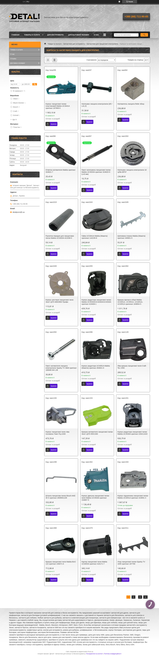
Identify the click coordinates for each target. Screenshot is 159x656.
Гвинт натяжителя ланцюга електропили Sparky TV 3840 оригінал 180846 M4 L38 (61, 368)
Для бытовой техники (78, 35)
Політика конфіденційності (112, 654)
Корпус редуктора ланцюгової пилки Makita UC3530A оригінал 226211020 (132, 433)
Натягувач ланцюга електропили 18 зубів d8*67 (131, 171)
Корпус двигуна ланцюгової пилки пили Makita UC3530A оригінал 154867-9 (95, 498)
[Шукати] (144, 35)
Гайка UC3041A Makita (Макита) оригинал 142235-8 (94, 237)
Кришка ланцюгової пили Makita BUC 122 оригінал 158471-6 (61, 563)
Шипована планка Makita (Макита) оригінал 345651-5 (131, 237)
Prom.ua (90, 651)
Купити (53, 124)
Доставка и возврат (17, 63)
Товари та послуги (54, 44)
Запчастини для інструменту (74, 44)
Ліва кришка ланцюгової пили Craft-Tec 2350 (131, 367)
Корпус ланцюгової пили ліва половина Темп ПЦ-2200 (57, 433)
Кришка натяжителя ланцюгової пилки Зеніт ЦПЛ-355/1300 (97, 433)
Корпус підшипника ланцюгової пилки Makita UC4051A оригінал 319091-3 (132, 497)
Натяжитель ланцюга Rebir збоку (130, 104)
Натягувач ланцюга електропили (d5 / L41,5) (96, 105)
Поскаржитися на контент (94, 654)
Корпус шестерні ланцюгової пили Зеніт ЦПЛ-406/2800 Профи (59, 301)
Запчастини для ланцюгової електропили (102, 44)
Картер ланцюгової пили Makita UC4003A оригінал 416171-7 (94, 563)
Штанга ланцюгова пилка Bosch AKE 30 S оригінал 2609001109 (60, 497)
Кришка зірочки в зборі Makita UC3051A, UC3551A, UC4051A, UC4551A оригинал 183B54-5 (130, 302)
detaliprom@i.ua (19, 212)
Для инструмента (55, 35)
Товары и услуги (32, 35)
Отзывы (13, 59)
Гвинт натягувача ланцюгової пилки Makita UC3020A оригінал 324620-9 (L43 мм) (96, 172)
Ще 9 (14, 119)
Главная (15, 35)
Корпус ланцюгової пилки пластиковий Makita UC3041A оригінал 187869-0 (58, 106)
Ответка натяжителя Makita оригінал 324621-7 (60, 171)
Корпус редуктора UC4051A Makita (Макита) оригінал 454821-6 (95, 367)
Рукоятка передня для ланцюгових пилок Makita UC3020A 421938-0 (60, 237)
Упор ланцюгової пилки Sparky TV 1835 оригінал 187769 (131, 563)
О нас (96, 35)
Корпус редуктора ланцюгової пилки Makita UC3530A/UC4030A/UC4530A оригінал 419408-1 (96, 302)
